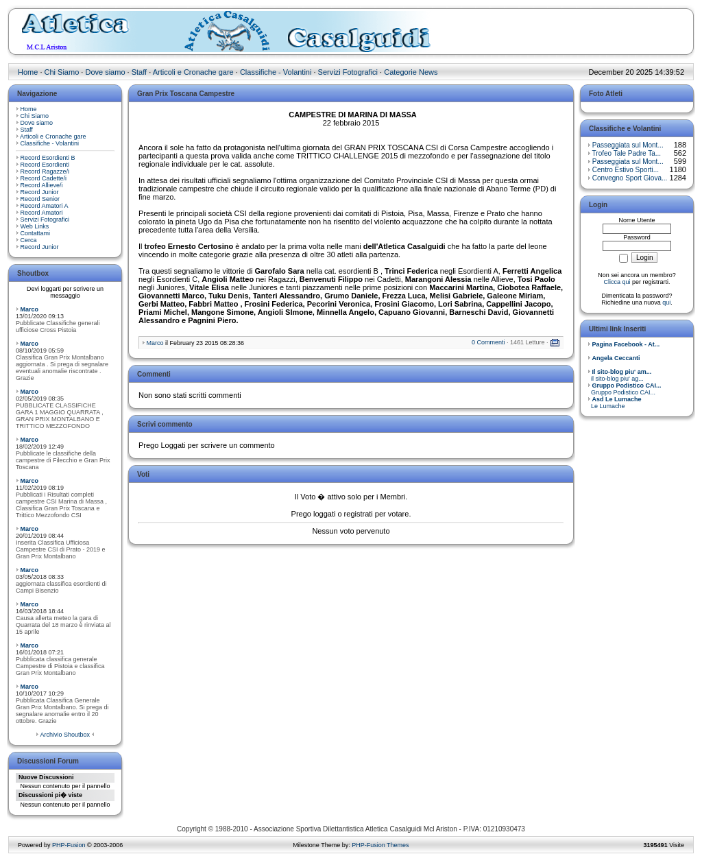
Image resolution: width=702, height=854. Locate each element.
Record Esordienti (45, 164)
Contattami (36, 233)
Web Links (35, 226)
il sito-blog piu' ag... (619, 375)
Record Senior (40, 198)
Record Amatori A (45, 205)
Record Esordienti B (48, 157)
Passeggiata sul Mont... (628, 145)
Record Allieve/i (42, 185)
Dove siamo (105, 72)
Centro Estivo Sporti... (625, 170)
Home (28, 72)
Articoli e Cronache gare (193, 72)
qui (666, 302)
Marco (30, 309)
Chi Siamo (62, 72)
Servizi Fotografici (348, 72)
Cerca (29, 240)
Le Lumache (615, 403)
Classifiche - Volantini (276, 72)
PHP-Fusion (69, 845)
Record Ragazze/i (45, 171)
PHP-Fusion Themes (380, 845)
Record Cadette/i (44, 178)
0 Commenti (488, 342)
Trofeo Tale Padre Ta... (626, 153)
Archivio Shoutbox (65, 734)
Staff (139, 72)
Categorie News (410, 72)
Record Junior (40, 192)
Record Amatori (42, 212)
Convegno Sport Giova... (630, 178)
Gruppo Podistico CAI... (625, 389)
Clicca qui (616, 281)
